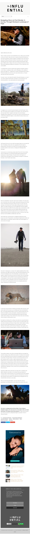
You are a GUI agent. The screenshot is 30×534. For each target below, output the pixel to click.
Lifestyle (10, 418)
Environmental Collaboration (17, 417)
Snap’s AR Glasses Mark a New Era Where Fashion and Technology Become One (17, 476)
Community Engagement (7, 417)
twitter (7, 421)
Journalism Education (4, 418)
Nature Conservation (4, 420)
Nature (21, 418)
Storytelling (11, 420)
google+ (13, 421)
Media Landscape (16, 418)
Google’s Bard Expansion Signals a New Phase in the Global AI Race (17, 467)
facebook (3, 421)
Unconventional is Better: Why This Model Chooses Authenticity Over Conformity (17, 471)
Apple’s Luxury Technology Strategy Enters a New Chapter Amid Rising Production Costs (17, 480)
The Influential (10, 530)
